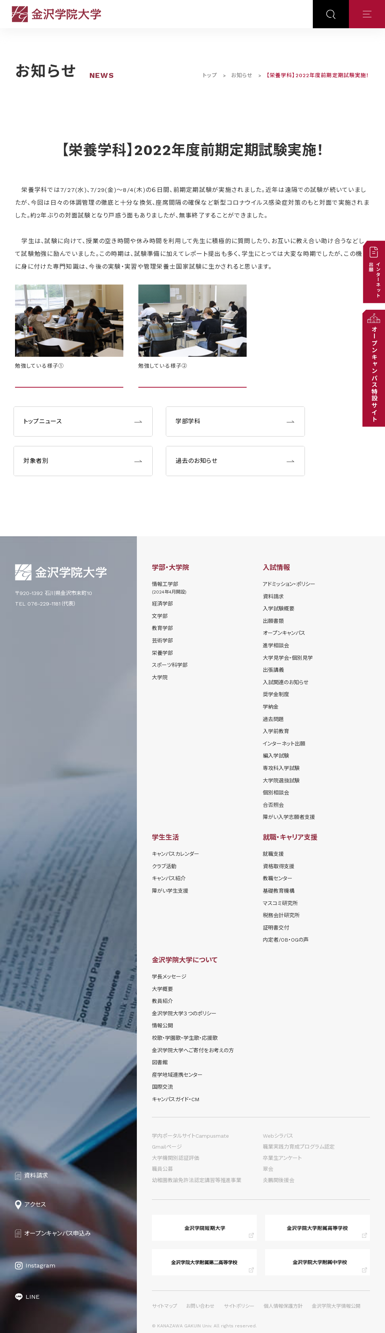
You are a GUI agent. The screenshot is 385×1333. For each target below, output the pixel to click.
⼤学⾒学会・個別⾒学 (288, 658)
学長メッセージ (169, 977)
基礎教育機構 (278, 891)
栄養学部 (162, 653)
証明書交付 (276, 928)
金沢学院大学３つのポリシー (184, 1013)
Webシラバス (278, 1136)
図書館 (160, 1062)
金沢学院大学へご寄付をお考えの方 (193, 1050)
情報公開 (162, 1026)
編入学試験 (276, 756)
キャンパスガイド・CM (175, 1099)
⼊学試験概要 (278, 609)
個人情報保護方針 (283, 1306)
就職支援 (273, 854)
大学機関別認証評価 (175, 1158)
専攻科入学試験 (281, 768)
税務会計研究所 (281, 915)
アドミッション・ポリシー (289, 584)
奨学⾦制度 (276, 694)
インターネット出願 (284, 744)
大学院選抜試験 (281, 781)
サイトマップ (164, 1306)
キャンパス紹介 (169, 878)
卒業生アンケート (282, 1158)
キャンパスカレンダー (175, 854)
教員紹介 (162, 1001)
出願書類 (273, 621)
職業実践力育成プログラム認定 (299, 1147)
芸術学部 (162, 641)
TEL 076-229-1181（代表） (45, 604)
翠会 (268, 1169)
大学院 (160, 677)
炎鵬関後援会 (278, 1180)
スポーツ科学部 (170, 665)
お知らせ (241, 75)
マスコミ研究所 (280, 903)
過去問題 (273, 719)
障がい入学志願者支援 (289, 817)
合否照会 (273, 805)
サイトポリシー (239, 1306)
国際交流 (162, 1087)
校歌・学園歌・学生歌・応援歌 (185, 1038)
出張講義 (273, 670)
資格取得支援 (278, 866)
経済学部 (162, 604)
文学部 (160, 616)
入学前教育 (276, 731)
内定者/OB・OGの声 (286, 940)
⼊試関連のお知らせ (285, 682)
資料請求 (273, 596)
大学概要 (162, 989)
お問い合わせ (200, 1306)
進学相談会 (276, 645)
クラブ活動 (164, 866)
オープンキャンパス (284, 633)
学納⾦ (271, 707)
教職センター (278, 878)
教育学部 (162, 628)
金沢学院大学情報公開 (336, 1306)
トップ (210, 75)
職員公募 (162, 1169)
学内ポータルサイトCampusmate (190, 1136)
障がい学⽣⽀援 (170, 891)
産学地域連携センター (177, 1075)
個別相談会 (276, 793)
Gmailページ (167, 1147)
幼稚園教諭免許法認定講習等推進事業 (196, 1180)
